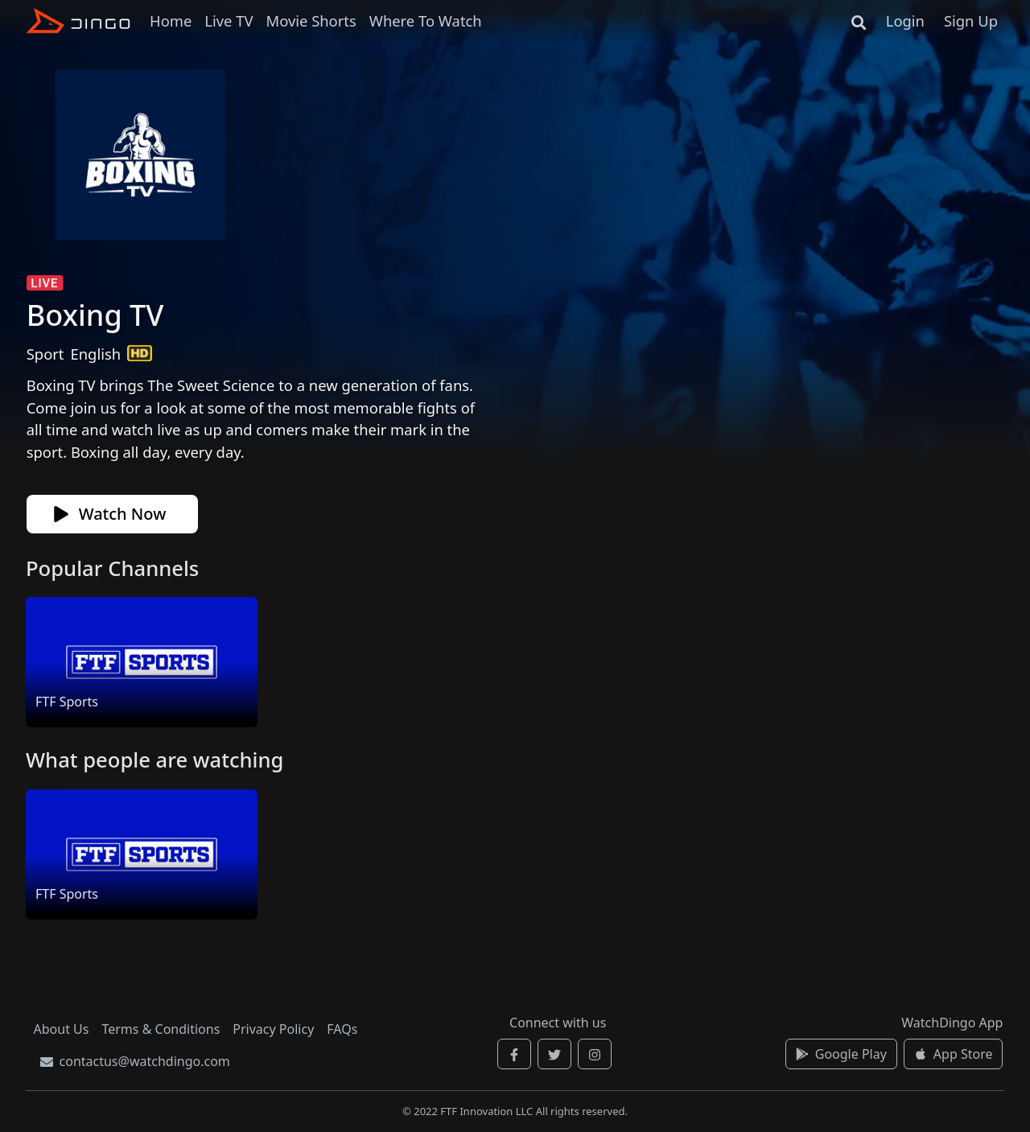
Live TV (228, 20)
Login (905, 20)
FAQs (342, 1029)
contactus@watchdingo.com (135, 1061)
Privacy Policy (273, 1029)
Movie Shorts (311, 20)
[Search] (858, 21)
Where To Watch (425, 20)
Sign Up (971, 20)
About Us (61, 1029)
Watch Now (110, 514)
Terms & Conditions (160, 1029)
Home (171, 20)
